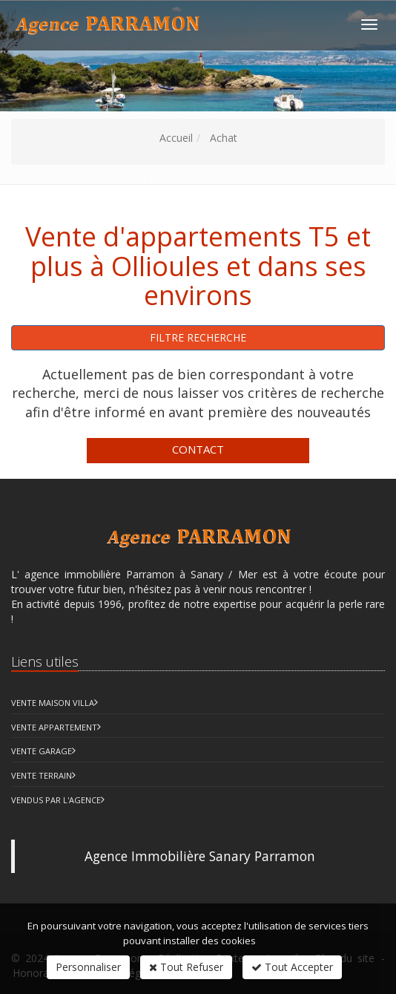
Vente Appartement (54, 727)
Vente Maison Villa (52, 702)
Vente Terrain (41, 775)
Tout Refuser (186, 967)
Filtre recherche (198, 337)
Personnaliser (88, 967)
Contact (198, 449)
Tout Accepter (292, 967)
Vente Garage (41, 750)
